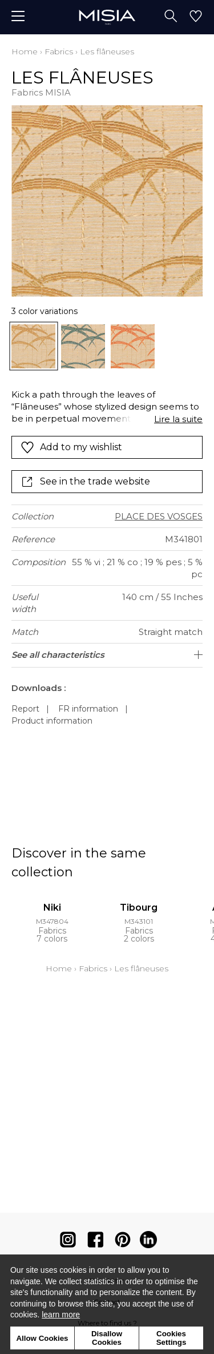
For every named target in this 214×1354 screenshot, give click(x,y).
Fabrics (59, 51)
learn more (61, 1314)
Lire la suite (178, 419)
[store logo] (107, 17)
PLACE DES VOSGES (159, 516)
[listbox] (107, 346)
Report (25, 709)
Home (24, 51)
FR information (88, 709)
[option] (33, 346)
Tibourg (139, 907)
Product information (51, 721)
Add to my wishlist (71, 447)
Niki (52, 907)
